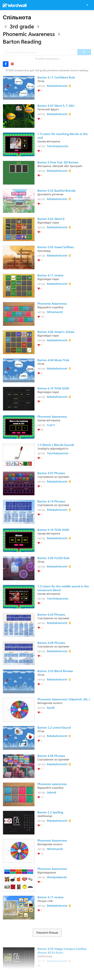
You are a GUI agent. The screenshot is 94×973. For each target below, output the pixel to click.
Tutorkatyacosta (57, 146)
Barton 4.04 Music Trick (53, 360)
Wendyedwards (57, 877)
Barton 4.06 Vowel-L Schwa (55, 332)
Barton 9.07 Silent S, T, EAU (55, 106)
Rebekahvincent (57, 86)
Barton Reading (22, 41)
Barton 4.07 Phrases (51, 473)
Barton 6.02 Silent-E (50, 219)
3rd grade (22, 26)
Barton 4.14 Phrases (51, 501)
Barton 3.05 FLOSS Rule (53, 558)
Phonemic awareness (52, 784)
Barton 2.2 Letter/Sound (54, 727)
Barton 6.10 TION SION (53, 388)
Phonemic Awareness (29, 34)
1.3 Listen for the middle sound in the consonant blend (63, 588)
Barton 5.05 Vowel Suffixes (55, 247)
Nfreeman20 (55, 312)
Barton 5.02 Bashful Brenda (56, 190)
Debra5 (51, 792)
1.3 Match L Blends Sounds (56, 445)
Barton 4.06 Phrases (51, 643)
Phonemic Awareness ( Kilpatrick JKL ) (63, 699)
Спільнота (17, 17)
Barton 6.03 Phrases (51, 614)
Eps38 (50, 707)
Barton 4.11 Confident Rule (56, 77)
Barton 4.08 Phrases (51, 756)
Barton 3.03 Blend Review (55, 671)
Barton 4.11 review (50, 275)
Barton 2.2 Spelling (50, 812)
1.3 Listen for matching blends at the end (63, 136)
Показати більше (47, 932)
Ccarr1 (51, 425)
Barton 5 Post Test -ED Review (57, 162)
